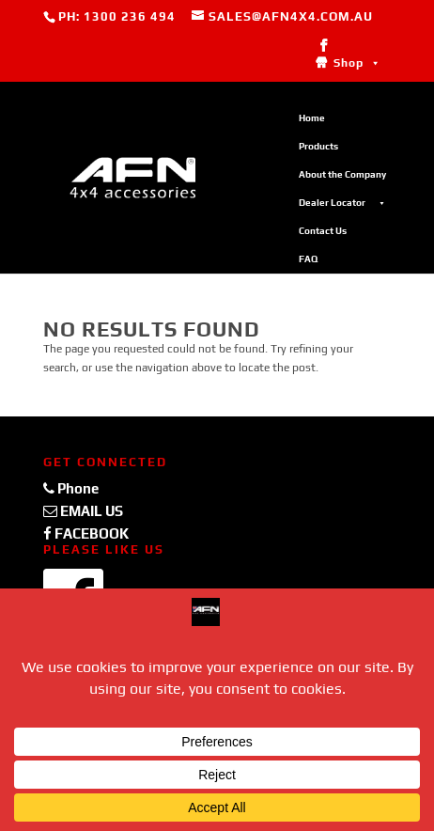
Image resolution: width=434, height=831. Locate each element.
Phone (71, 488)
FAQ (308, 259)
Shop (357, 63)
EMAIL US (83, 511)
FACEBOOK (86, 533)
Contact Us (323, 231)
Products (318, 146)
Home (312, 118)
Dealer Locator (342, 203)
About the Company (342, 174)
